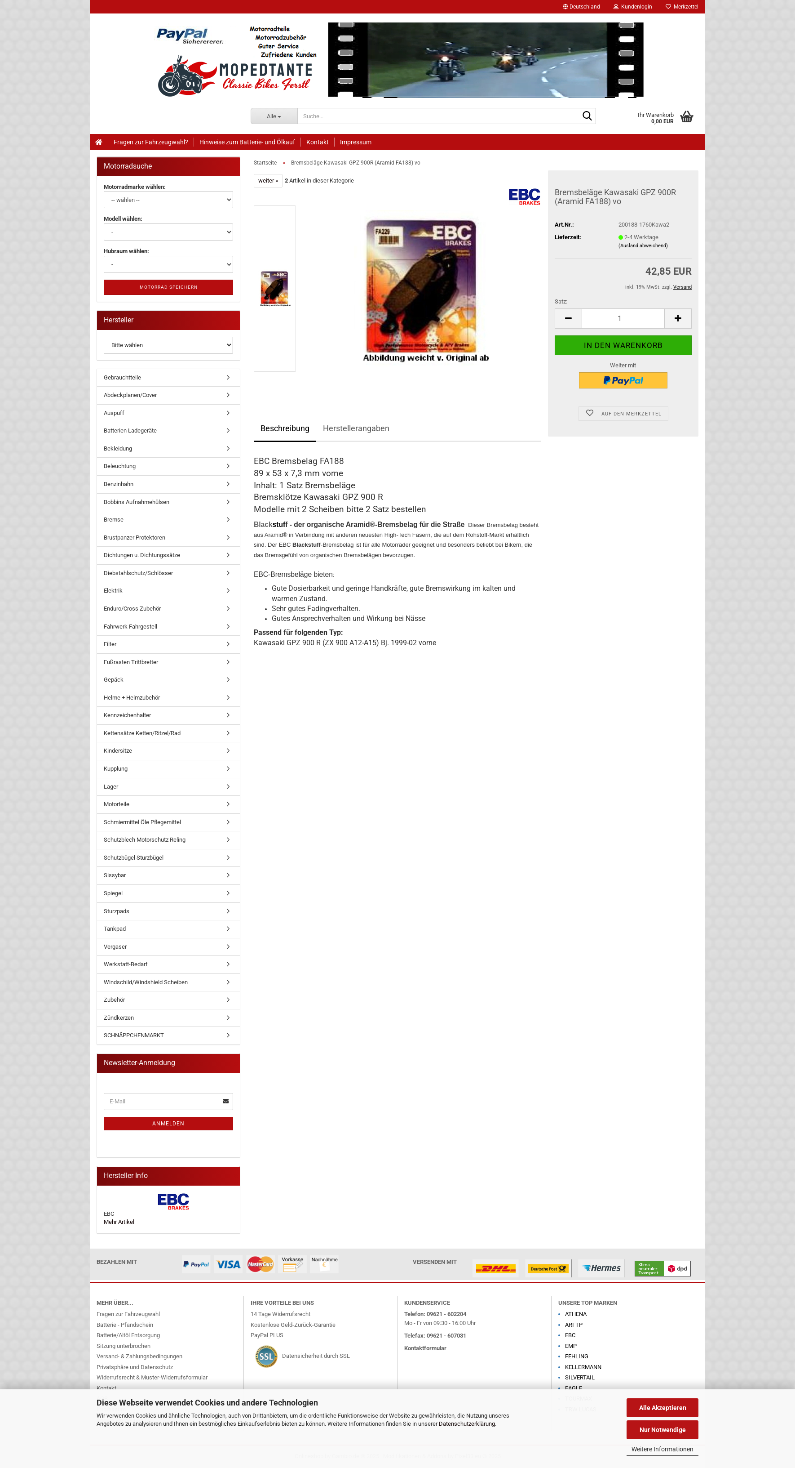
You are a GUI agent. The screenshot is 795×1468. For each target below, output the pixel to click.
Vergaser (115, 946)
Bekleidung (118, 448)
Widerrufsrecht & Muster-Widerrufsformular (152, 1377)
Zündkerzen (119, 1017)
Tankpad (115, 928)
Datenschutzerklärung (467, 1423)
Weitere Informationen (662, 1449)
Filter (110, 644)
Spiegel (113, 893)
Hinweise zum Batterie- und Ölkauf (247, 142)
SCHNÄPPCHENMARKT (134, 1035)
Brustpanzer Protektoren (134, 537)
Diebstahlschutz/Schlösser (138, 573)
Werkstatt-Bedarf (126, 964)
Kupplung (116, 768)
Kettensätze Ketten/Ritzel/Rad (142, 733)
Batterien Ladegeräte (130, 430)
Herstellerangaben (356, 428)
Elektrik (113, 590)
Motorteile (116, 804)
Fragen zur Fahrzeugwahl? (151, 142)
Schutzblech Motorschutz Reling (145, 839)
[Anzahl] (623, 318)
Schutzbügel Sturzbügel (133, 857)
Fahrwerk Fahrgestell (130, 626)
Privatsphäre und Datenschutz (135, 1367)
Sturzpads (116, 911)
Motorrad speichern (169, 287)
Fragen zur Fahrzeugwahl (128, 1314)
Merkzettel (682, 7)
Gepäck (114, 679)
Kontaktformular (425, 1348)
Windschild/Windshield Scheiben (146, 982)
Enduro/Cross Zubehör (132, 608)
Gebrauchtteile (122, 377)
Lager (111, 786)
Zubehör (114, 999)
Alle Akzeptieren (662, 1407)
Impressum (355, 142)
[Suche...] (274, 116)
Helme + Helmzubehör (132, 697)
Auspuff (114, 413)
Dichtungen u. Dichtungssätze (142, 555)
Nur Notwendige (663, 1429)
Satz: (561, 301)
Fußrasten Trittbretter (131, 662)
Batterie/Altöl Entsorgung (128, 1335)
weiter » (268, 180)
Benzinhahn (118, 484)
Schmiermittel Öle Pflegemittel (142, 822)
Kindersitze (118, 750)
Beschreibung (285, 428)
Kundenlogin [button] (633, 7)
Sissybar (115, 875)
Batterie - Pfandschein (125, 1324)
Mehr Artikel (119, 1221)
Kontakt (317, 142)
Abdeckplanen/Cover (130, 395)
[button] (581, 6)
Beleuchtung (120, 466)
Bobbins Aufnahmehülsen (136, 502)
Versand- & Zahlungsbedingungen (139, 1356)
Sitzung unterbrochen (123, 1346)
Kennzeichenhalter (127, 715)
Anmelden (168, 1123)
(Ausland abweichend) (643, 246)
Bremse (114, 519)
